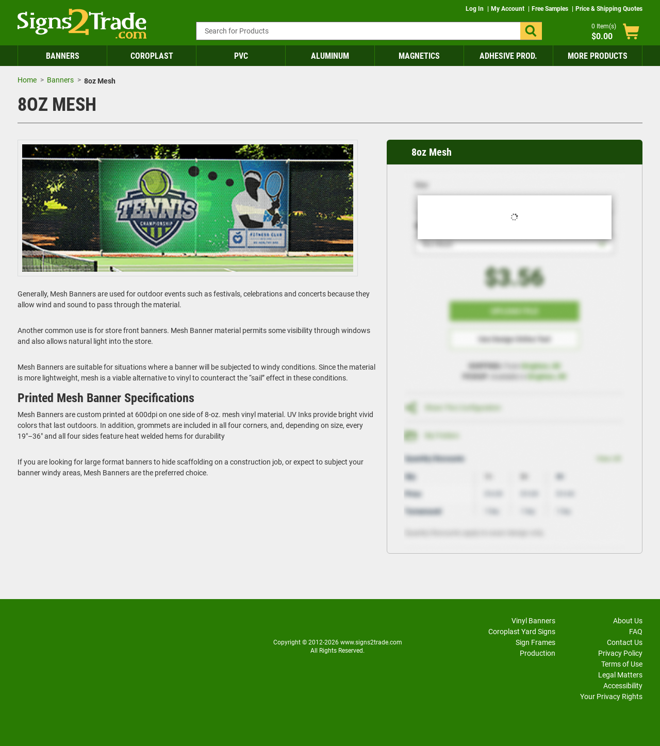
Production (537, 653)
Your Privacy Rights (611, 696)
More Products (598, 56)
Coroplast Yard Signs (521, 631)
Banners (62, 56)
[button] (531, 31)
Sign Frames (535, 642)
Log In (475, 8)
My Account (508, 8)
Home (27, 80)
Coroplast (151, 56)
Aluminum (330, 56)
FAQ (635, 631)
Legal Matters (620, 675)
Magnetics (419, 56)
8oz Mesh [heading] (431, 152)
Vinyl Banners (533, 621)
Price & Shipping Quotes (608, 8)
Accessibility (622, 686)
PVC (241, 56)
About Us (627, 621)
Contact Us (624, 642)
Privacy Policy (620, 653)
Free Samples (551, 8)
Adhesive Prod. (508, 56)
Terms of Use (621, 664)
